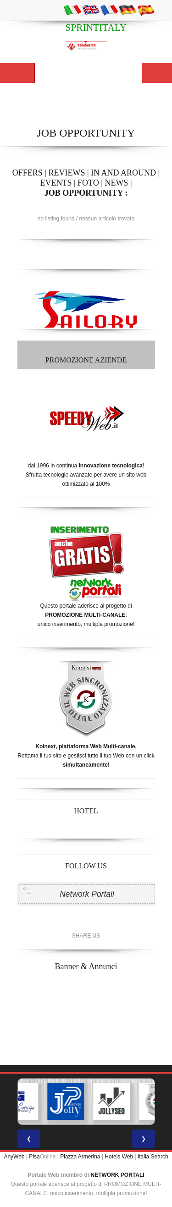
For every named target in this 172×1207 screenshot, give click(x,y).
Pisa (34, 1156)
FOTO (88, 182)
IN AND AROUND (123, 172)
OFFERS (27, 172)
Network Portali (87, 894)
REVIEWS (66, 172)
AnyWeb (14, 1156)
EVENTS (56, 182)
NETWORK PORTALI (117, 1175)
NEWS (116, 182)
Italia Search (153, 1156)
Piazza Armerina (80, 1156)
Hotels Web (119, 1156)
